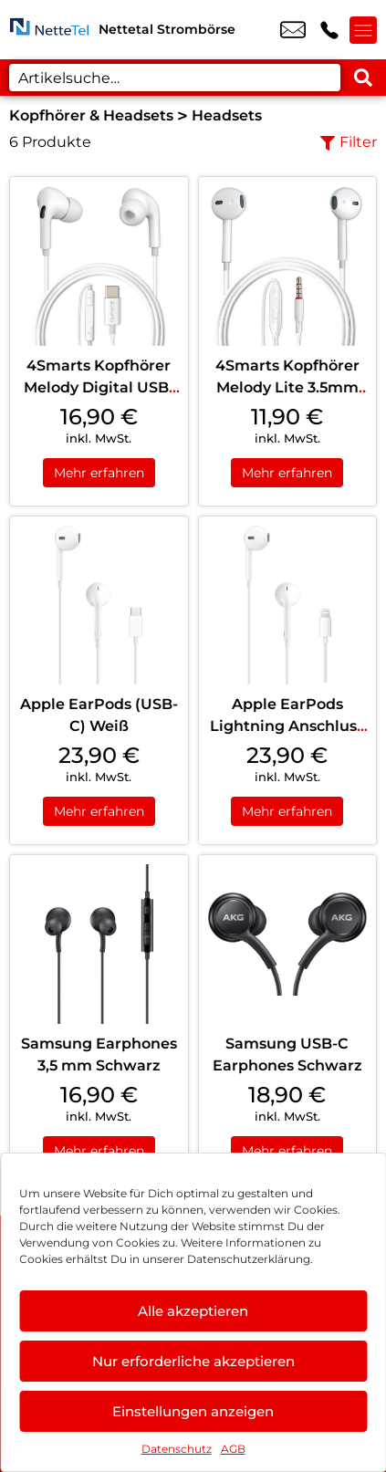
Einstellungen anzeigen (193, 1411)
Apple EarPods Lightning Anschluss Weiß (287, 726)
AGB (233, 1449)
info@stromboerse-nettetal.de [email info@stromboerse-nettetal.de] (293, 30)
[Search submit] (363, 77)
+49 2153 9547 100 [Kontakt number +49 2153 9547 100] (329, 30)
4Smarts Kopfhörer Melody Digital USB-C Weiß (99, 387)
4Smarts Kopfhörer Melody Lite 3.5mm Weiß (287, 387)
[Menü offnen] (363, 30)
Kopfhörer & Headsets (91, 115)
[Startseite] (49, 30)
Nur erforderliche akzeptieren (193, 1361)
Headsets (227, 115)
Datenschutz (176, 1449)
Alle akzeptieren (193, 1311)
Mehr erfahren (99, 473)
